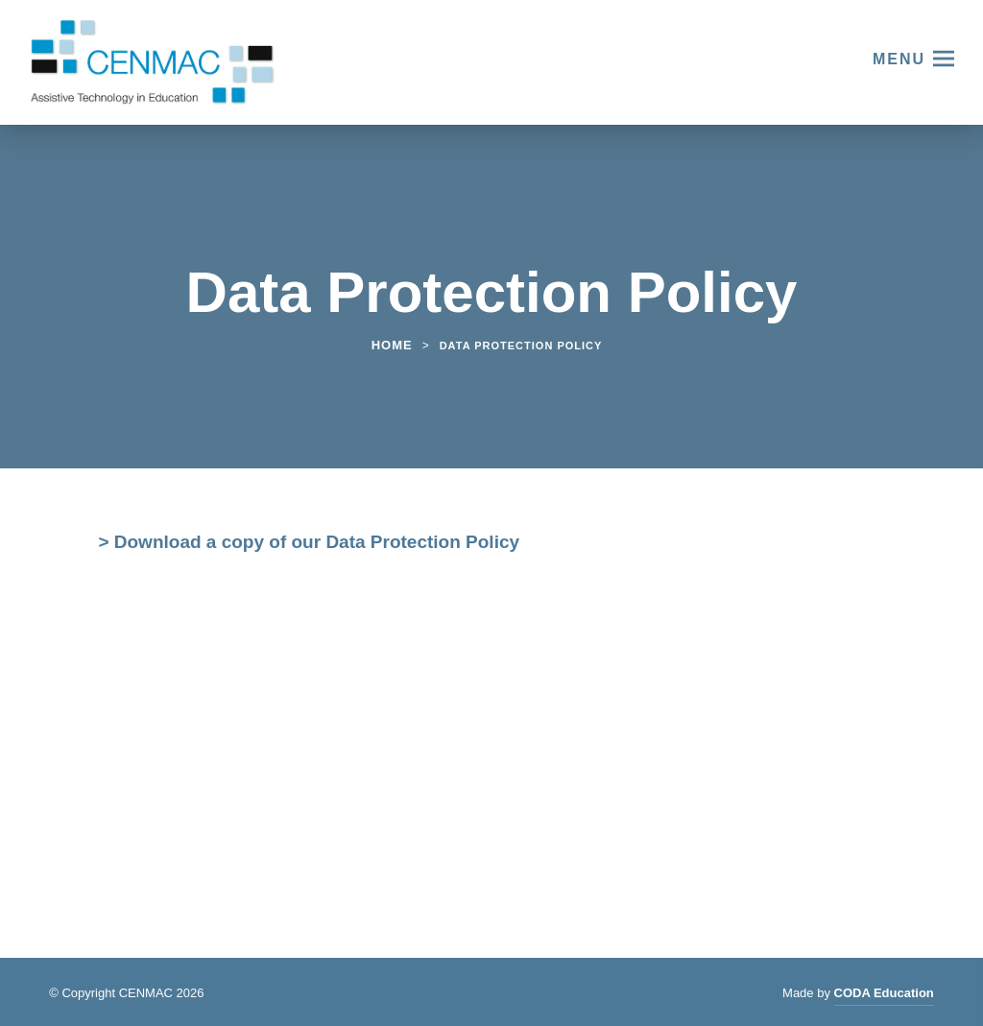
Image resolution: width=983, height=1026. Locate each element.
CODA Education (884, 996)
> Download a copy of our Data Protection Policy (308, 544)
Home (392, 345)
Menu (899, 59)
